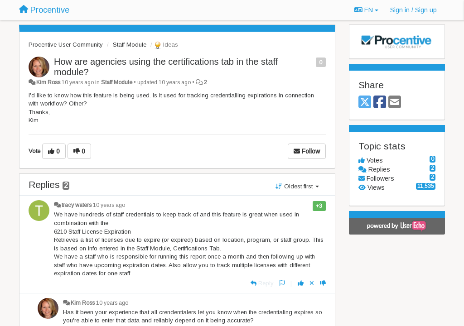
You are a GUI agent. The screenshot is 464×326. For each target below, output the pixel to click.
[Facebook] (379, 102)
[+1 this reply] (301, 283)
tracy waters (77, 205)
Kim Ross (48, 82)
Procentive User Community (66, 44)
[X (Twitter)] (364, 102)
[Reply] (262, 283)
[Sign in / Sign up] (413, 10)
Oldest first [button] (297, 186)
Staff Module (129, 44)
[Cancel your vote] (311, 283)
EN (366, 10)
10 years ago (109, 205)
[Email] (394, 102)
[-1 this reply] (323, 283)
